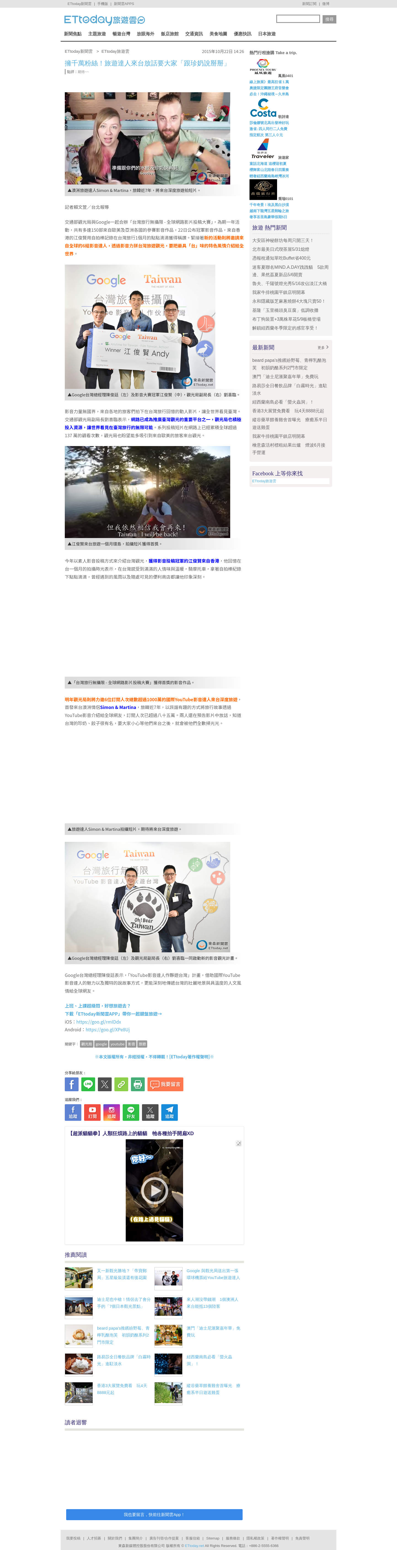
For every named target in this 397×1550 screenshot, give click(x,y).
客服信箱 (193, 1538)
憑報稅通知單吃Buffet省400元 (281, 258)
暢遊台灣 (121, 33)
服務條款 (233, 1538)
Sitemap (212, 1538)
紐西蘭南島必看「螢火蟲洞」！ (283, 402)
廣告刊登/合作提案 (164, 1538)
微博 (325, 4)
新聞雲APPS (124, 4)
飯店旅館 (170, 33)
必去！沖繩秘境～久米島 (269, 94)
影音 (131, 1043)
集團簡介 (135, 1538)
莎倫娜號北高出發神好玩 (269, 123)
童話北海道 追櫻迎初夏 (268, 164)
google (101, 1043)
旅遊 (142, 1043)
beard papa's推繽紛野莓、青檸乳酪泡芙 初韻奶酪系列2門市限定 (123, 1335)
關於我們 (115, 1538)
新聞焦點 (73, 33)
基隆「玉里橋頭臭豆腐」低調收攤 (285, 310)
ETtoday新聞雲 (80, 4)
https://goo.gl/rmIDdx (98, 1021)
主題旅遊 (97, 33)
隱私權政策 (255, 1538)
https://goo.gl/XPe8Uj (107, 1029)
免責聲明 (302, 1538)
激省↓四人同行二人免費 (268, 129)
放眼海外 (145, 33)
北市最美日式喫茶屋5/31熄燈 (280, 249)
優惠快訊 (242, 33)
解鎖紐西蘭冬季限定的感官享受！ (285, 328)
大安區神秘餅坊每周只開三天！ (283, 240)
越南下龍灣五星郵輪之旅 (269, 211)
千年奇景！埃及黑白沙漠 (269, 205)
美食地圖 (218, 33)
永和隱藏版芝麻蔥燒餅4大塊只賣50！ (289, 301)
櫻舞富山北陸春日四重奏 (269, 170)
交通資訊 (194, 33)
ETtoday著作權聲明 (189, 1056)
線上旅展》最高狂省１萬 (269, 82)
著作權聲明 (280, 1538)
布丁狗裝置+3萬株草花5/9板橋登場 (286, 319)
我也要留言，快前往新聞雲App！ (154, 1514)
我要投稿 (73, 1538)
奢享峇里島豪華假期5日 (268, 217)
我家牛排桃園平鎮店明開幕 (278, 292)
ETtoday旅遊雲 (264, 481)
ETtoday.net (194, 1546)
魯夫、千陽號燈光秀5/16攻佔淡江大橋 (289, 283)
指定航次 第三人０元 (266, 135)
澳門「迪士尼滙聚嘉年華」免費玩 (285, 376)
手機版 (102, 4)
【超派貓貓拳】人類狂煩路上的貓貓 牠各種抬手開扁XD (131, 1133)
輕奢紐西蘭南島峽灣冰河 (269, 176)
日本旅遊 (267, 33)
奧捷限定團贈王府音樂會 (269, 88)
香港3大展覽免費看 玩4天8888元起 (288, 410)
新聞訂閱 (309, 4)
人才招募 (94, 1538)
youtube (117, 1043)
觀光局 (86, 1043)
